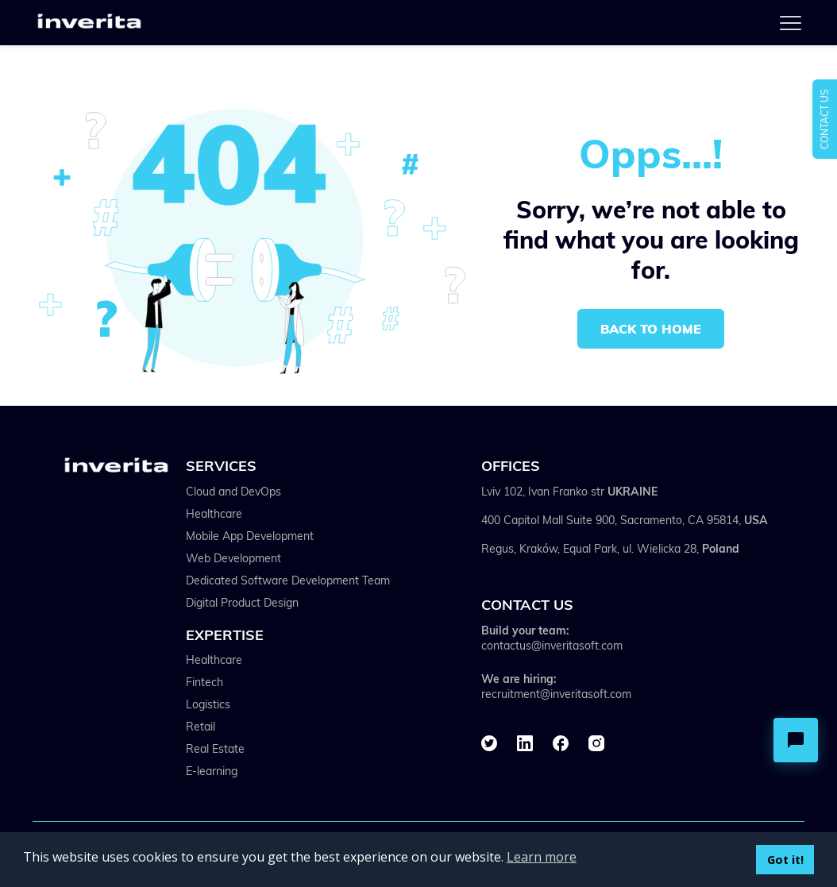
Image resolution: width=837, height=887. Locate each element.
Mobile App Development (250, 536)
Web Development (233, 558)
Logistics (208, 704)
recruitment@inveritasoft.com (556, 694)
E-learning (211, 771)
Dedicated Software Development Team (288, 580)
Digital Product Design (242, 603)
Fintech (204, 682)
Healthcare (214, 514)
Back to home (650, 329)
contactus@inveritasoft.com (552, 645)
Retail (200, 726)
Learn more (542, 857)
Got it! (785, 859)
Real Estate (215, 749)
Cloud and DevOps (233, 491)
